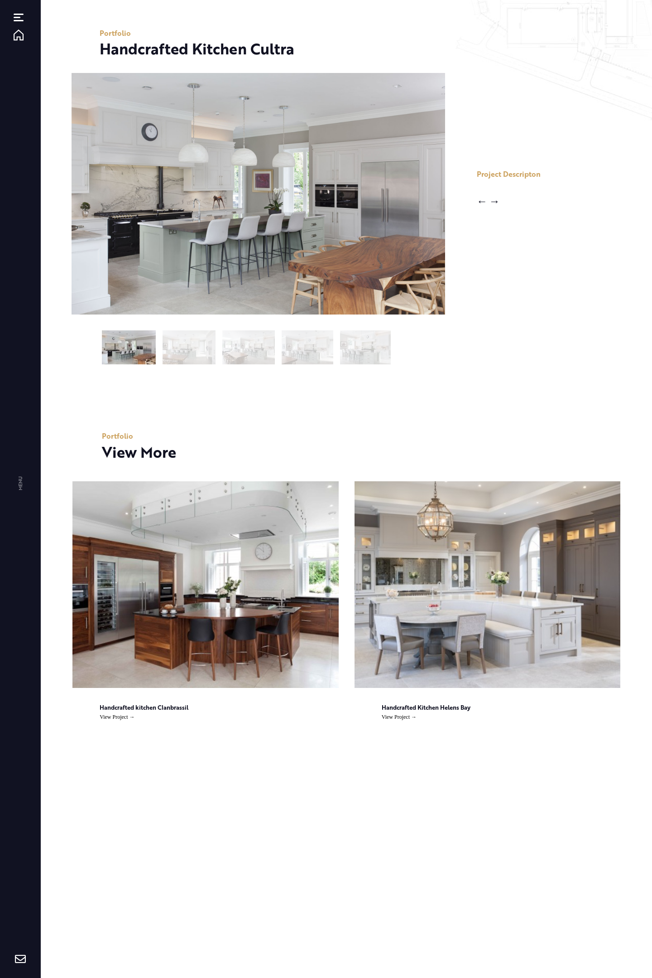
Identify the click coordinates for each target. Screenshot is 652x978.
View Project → (117, 717)
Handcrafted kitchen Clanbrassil (144, 707)
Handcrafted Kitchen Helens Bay (426, 707)
